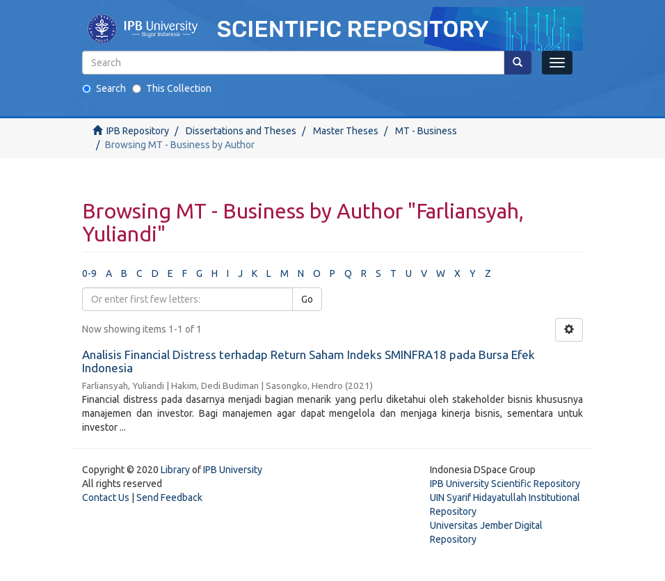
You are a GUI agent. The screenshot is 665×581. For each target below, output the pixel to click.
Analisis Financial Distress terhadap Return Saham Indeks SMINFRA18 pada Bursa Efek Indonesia (308, 361)
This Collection (171, 88)
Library (175, 469)
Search (104, 88)
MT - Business (426, 130)
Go (307, 299)
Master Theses (345, 130)
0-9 (89, 273)
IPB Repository (137, 130)
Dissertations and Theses (241, 130)
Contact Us (105, 497)
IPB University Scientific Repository (505, 483)
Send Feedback (169, 497)
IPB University (232, 469)
